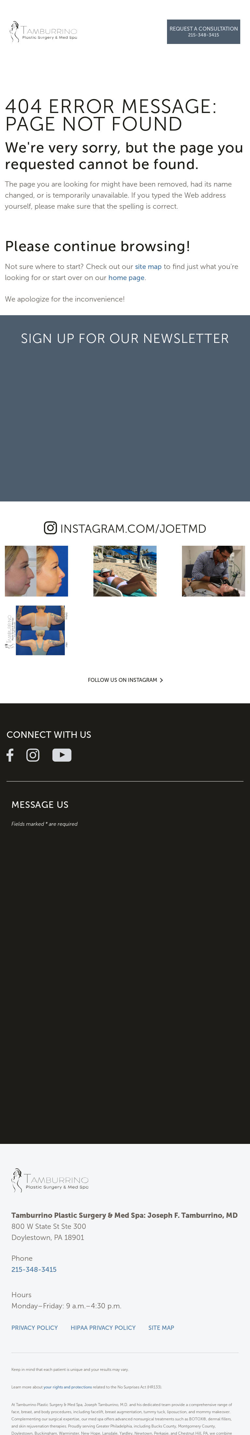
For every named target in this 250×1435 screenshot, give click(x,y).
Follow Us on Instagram (122, 616)
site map (149, 266)
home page (127, 278)
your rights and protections (68, 1325)
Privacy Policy (34, 1266)
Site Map (161, 1266)
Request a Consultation (204, 29)
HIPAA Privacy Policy (103, 1266)
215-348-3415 (34, 1207)
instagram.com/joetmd (133, 528)
